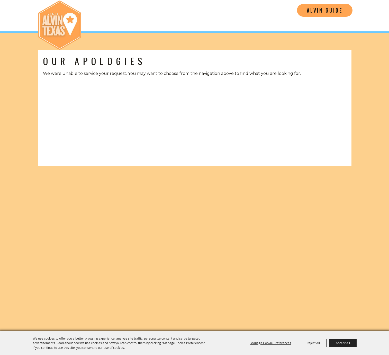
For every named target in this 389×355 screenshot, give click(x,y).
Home (248, 307)
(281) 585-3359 (301, 252)
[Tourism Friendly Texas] (350, 283)
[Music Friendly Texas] (304, 283)
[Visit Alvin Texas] (301, 212)
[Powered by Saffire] (367, 321)
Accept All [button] (343, 343)
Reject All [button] (313, 343)
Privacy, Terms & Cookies (335, 307)
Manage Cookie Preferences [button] (270, 343)
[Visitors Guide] (145, 199)
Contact (270, 307)
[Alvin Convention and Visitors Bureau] (60, 25)
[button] (64, 199)
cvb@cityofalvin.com (301, 260)
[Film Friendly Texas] (251, 283)
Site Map (295, 307)
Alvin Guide (325, 10)
